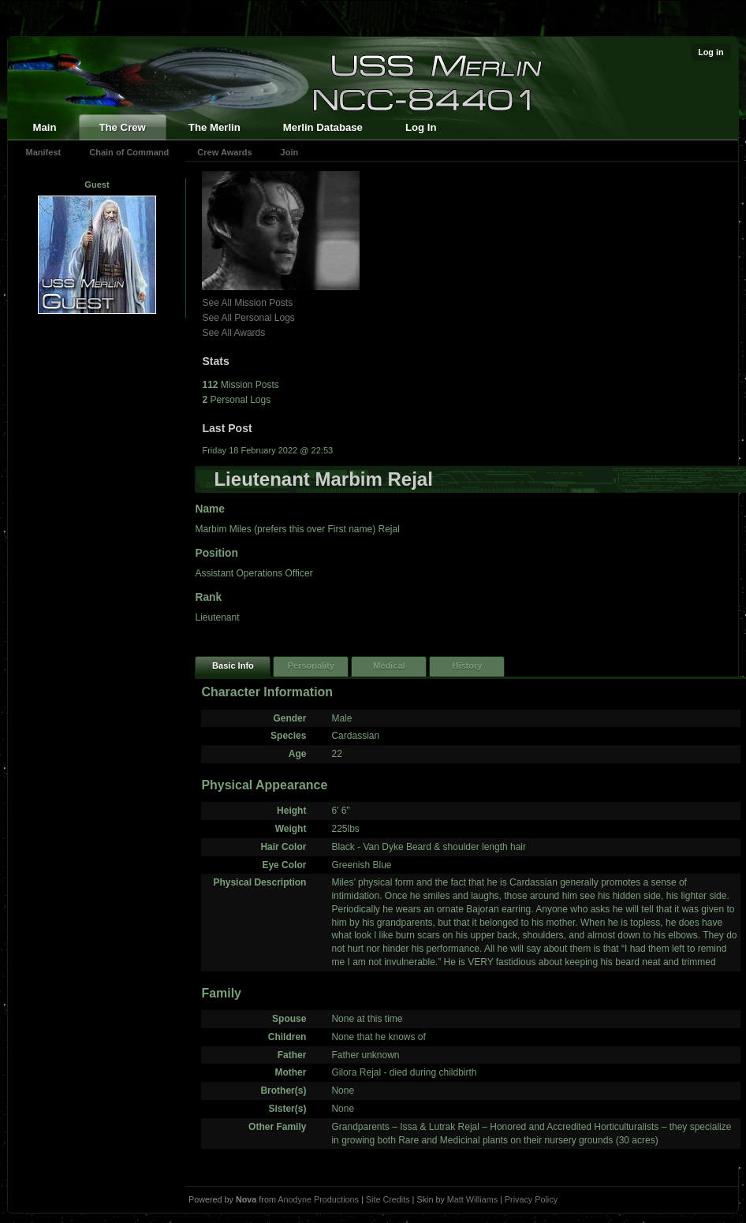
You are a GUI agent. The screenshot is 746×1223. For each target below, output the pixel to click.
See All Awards (233, 332)
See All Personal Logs (248, 317)
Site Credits (388, 1199)
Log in (710, 52)
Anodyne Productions (318, 1199)
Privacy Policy (531, 1199)
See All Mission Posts (247, 302)
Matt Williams (472, 1199)
